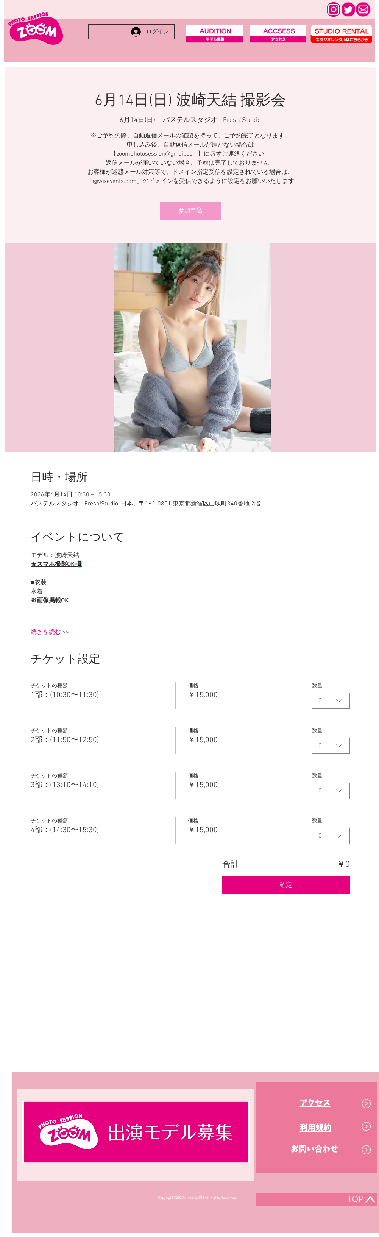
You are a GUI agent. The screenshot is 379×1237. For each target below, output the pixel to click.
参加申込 (190, 211)
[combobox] (331, 701)
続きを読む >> (50, 632)
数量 (317, 686)
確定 (286, 885)
